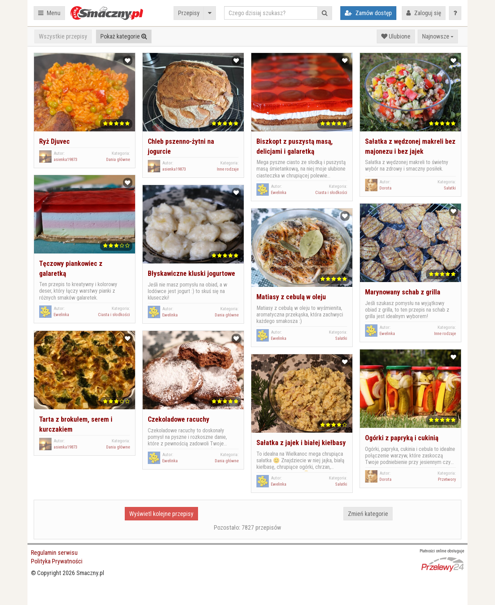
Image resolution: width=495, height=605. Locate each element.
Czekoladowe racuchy (178, 419)
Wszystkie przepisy (63, 36)
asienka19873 (65, 159)
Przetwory (447, 479)
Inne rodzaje (228, 169)
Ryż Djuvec (54, 141)
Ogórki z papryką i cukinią (401, 438)
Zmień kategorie (368, 513)
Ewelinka (278, 192)
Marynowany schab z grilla (402, 292)
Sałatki (450, 188)
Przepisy (189, 13)
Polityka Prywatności (56, 561)
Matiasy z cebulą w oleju (291, 297)
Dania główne (118, 159)
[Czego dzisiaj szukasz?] (271, 13)
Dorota (386, 188)
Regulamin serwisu (54, 552)
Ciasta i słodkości (331, 192)
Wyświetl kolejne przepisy (161, 513)
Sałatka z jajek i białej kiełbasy (301, 443)
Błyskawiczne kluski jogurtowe (191, 273)
